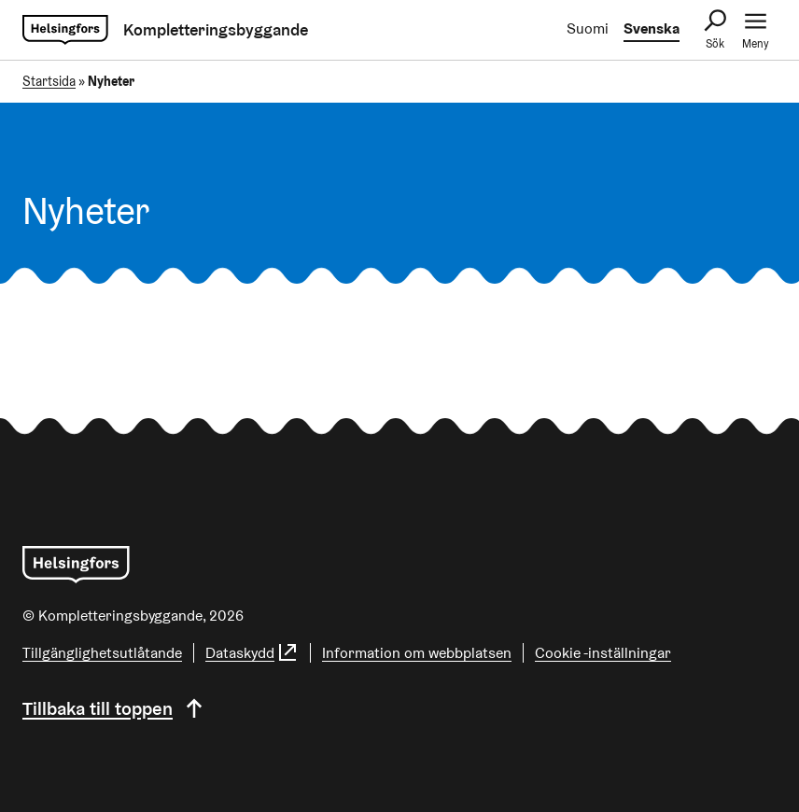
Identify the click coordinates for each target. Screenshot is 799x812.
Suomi (588, 28)
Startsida (49, 81)
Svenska (652, 28)
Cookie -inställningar (603, 653)
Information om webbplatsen (417, 653)
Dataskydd (252, 653)
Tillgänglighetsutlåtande (102, 653)
